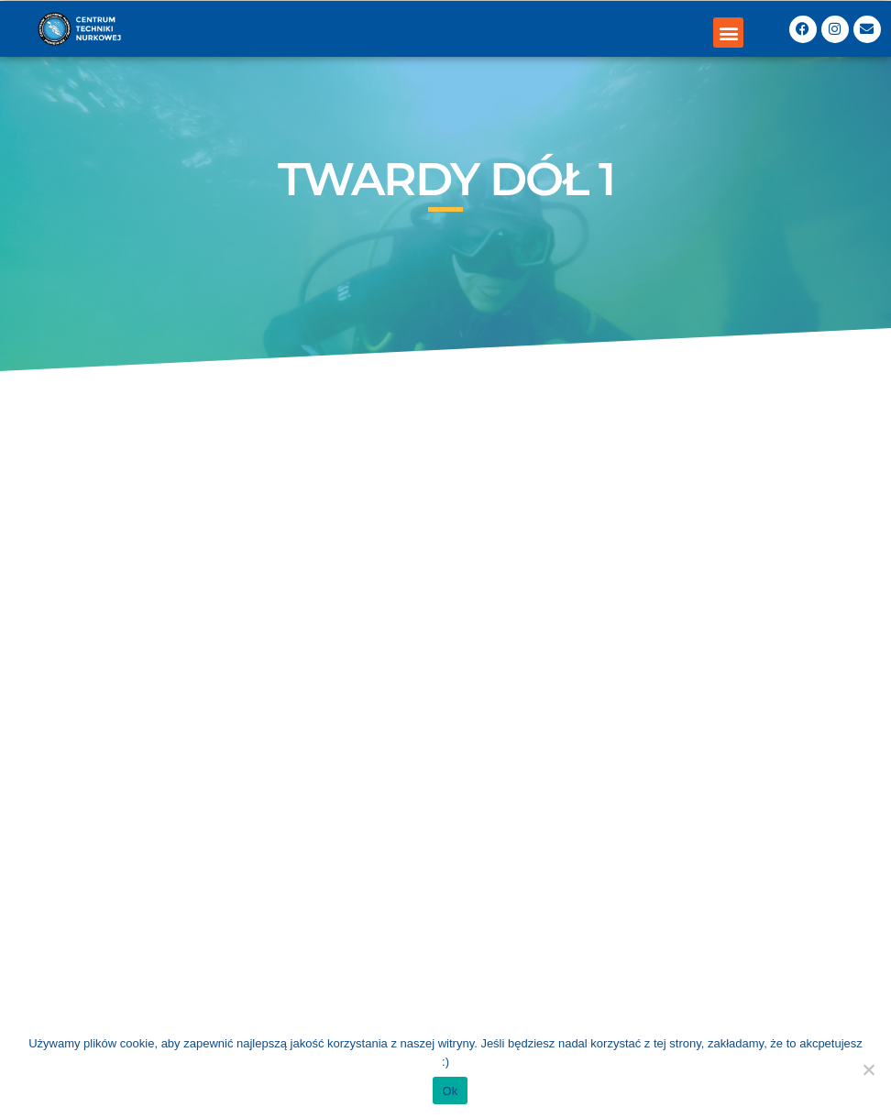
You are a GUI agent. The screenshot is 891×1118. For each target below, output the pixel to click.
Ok (449, 1091)
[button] (728, 32)
